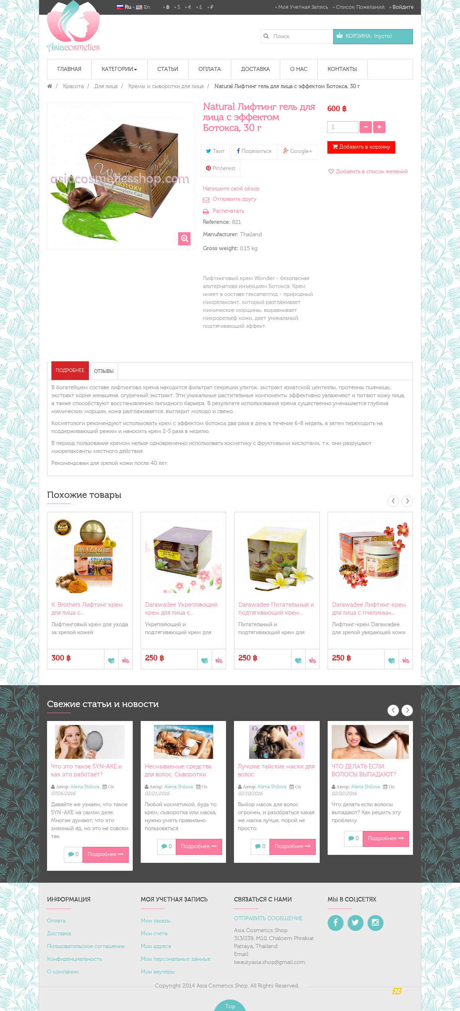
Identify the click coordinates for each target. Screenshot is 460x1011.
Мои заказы (156, 921)
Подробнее (70, 370)
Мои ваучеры (158, 972)
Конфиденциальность (74, 959)
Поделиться (254, 151)
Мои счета (154, 934)
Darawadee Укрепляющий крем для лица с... (181, 609)
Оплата (56, 921)
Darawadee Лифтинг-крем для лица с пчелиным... (369, 609)
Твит (215, 151)
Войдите (403, 7)
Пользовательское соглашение (86, 946)
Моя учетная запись (303, 7)
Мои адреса (156, 946)
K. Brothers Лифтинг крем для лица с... (87, 609)
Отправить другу (234, 199)
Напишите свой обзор (231, 189)
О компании (63, 972)
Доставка (59, 934)
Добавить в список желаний (371, 171)
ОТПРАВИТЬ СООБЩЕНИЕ (268, 918)
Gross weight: (220, 248)
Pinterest (221, 168)
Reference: (216, 222)
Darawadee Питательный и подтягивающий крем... (276, 609)
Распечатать (228, 211)
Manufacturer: (220, 234)
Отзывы (104, 371)
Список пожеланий (360, 7)
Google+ (297, 151)
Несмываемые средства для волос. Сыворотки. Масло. (178, 774)
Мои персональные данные (175, 959)
